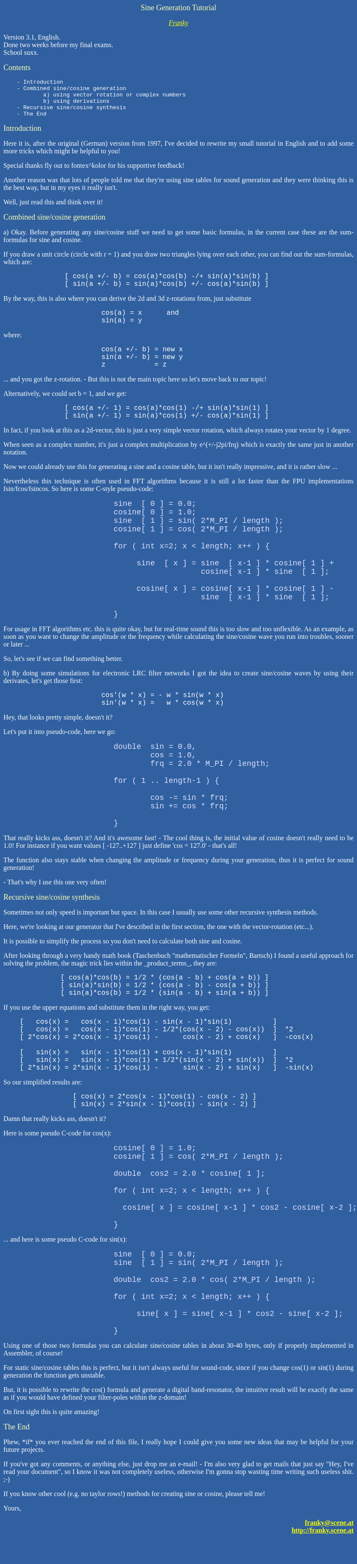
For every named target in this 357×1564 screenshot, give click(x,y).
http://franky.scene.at (323, 1537)
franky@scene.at (329, 1530)
